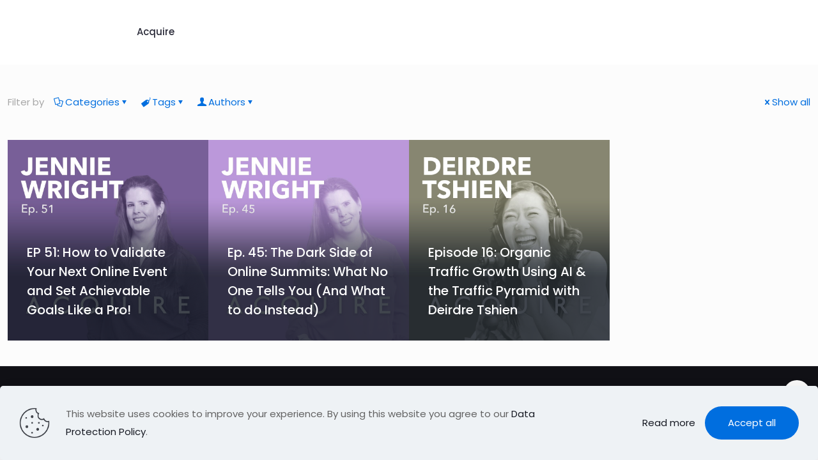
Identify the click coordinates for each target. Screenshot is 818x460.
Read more (668, 422)
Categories (91, 102)
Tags (163, 102)
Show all (786, 102)
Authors (226, 102)
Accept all (752, 422)
